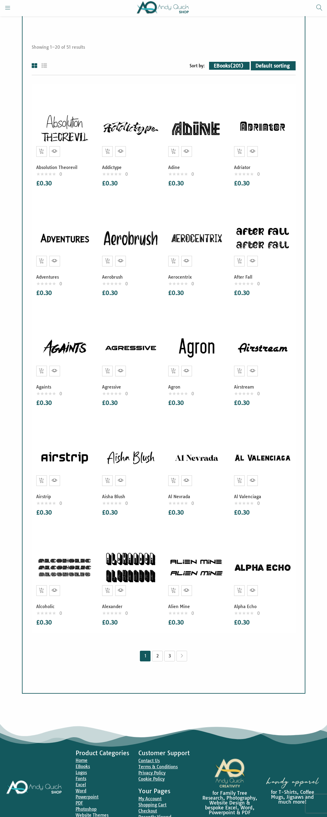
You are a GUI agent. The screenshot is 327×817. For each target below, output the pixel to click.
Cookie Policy (151, 763)
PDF (79, 788)
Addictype (113, 164)
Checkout (147, 795)
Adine (175, 164)
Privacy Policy (151, 757)
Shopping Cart (152, 789)
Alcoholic (47, 591)
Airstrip (45, 484)
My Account (150, 783)
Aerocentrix (181, 271)
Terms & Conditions (158, 751)
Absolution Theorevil (58, 164)
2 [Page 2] (157, 640)
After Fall (245, 271)
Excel (81, 769)
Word (81, 775)
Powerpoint (87, 781)
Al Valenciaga (249, 484)
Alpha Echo (247, 591)
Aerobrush (114, 271)
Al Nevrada (181, 484)
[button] (229, 66)
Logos (81, 757)
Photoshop (86, 794)
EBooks (83, 751)
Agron (176, 378)
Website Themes (92, 800)
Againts (45, 378)
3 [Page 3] (170, 640)
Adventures (49, 271)
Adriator (244, 164)
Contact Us (149, 745)
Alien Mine (180, 591)
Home (81, 745)
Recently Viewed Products (154, 805)
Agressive (113, 378)
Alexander (114, 591)
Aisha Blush (115, 484)
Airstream (245, 378)
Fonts (81, 763)
